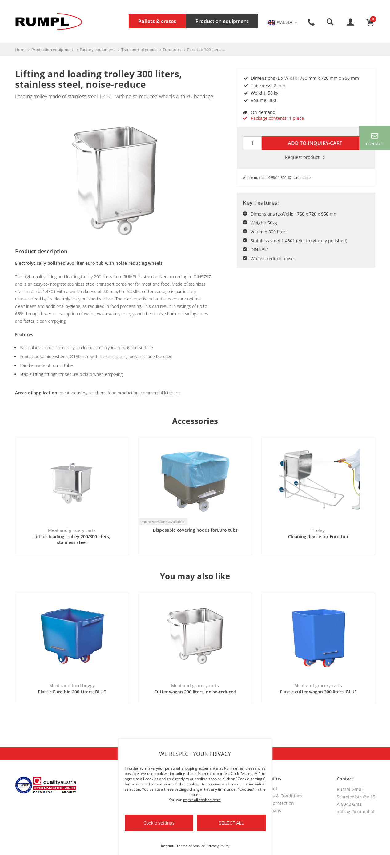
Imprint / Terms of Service (183, 846)
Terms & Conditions (282, 796)
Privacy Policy (217, 846)
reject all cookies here (202, 799)
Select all (231, 823)
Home (20, 49)
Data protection (278, 803)
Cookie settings (159, 823)
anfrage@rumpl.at (356, 811)
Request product (306, 157)
